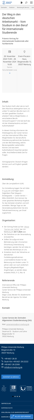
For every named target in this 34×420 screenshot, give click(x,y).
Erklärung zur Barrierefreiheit (15, 396)
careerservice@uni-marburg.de (17, 308)
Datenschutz (7, 392)
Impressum (6, 387)
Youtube (5, 407)
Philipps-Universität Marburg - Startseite (7, 2)
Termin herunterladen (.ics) (9, 70)
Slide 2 (15, 380)
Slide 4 (19, 380)
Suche (25, 2)
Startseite (4, 7)
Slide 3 (17, 380)
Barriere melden (8, 400)
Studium (12, 7)
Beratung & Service (23, 7)
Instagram (9, 407)
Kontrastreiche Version (21, 2)
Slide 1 (12, 380)
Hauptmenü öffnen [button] (31, 2)
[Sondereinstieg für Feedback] (21, 416)
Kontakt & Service (11, 361)
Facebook (2, 407)
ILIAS (6, 174)
